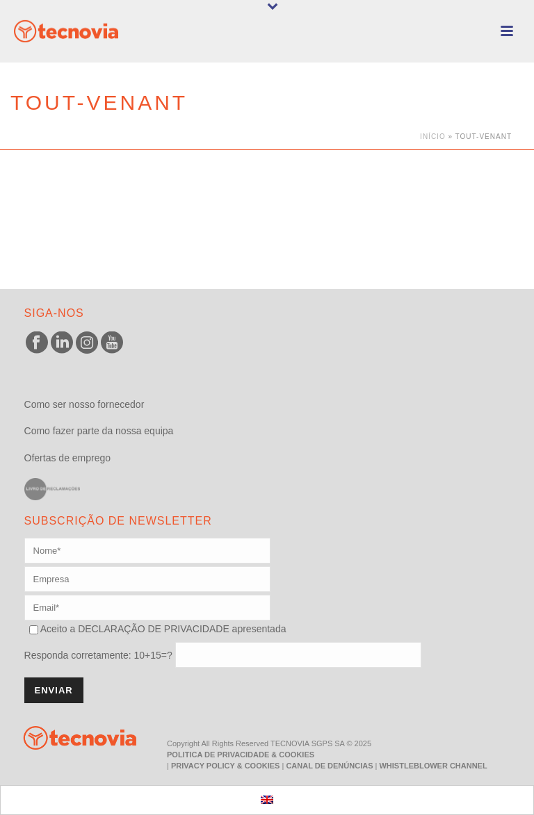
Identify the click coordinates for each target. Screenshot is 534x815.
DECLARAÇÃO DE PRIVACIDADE (152, 628)
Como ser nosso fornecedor (84, 404)
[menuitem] (267, 800)
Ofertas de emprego (67, 457)
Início (433, 136)
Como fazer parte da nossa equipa (99, 430)
